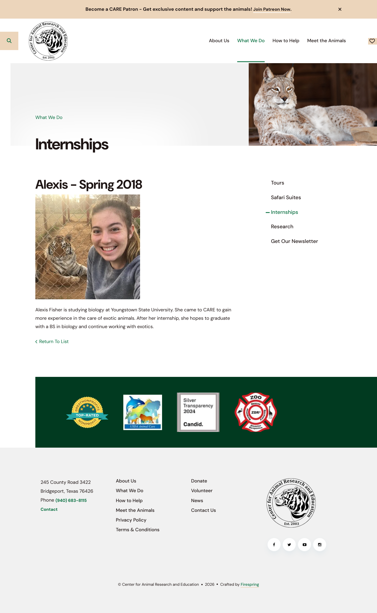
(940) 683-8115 (71, 500)
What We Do (213, 40)
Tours (277, 183)
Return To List (54, 341)
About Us (181, 40)
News (197, 500)
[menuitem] (181, 41)
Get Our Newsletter (294, 241)
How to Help (248, 40)
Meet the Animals (288, 40)
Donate (353, 41)
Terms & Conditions (138, 530)
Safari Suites (286, 197)
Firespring (250, 584)
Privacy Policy (131, 520)
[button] (340, 9)
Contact (49, 509)
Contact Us (203, 510)
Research (282, 226)
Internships (284, 212)
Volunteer (202, 490)
